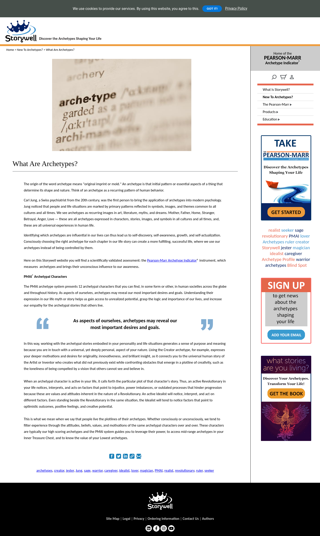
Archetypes (273, 242)
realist (274, 230)
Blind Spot (297, 265)
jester (286, 248)
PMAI (294, 236)
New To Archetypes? (30, 50)
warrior (303, 259)
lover (305, 236)
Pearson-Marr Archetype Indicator (172, 260)
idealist (277, 253)
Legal (126, 518)
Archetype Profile (278, 259)
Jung (79, 470)
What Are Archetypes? (45, 164)
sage (299, 230)
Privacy (139, 518)
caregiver (293, 253)
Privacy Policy (236, 8)
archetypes (275, 265)
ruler (289, 242)
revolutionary (275, 236)
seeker (287, 230)
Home (10, 50)
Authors (208, 518)
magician (301, 248)
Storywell (271, 248)
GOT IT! (212, 8)
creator (302, 242)
